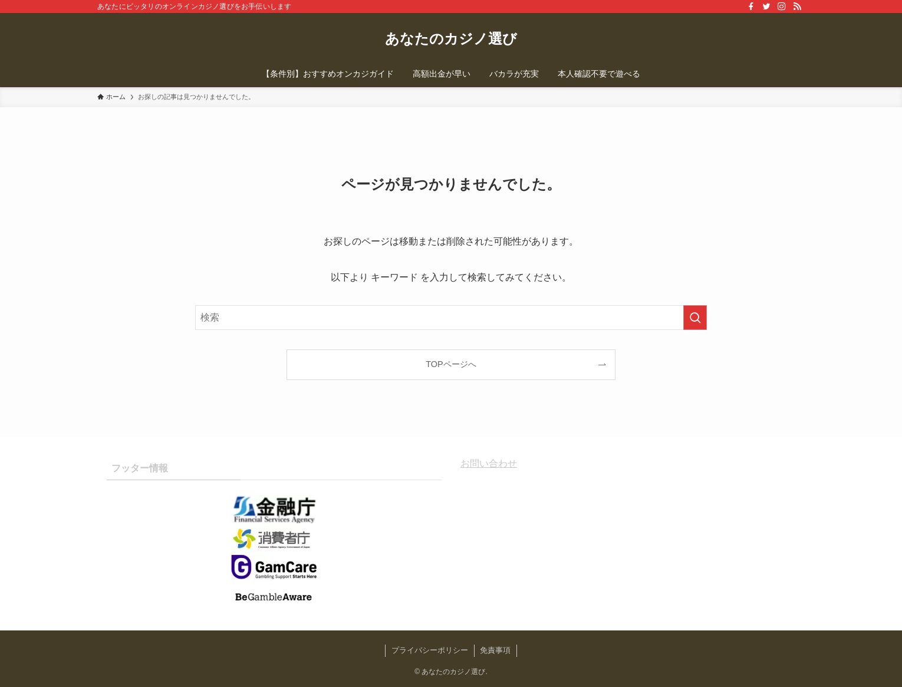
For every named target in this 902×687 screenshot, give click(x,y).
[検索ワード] (451, 317)
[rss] (797, 6)
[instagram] (781, 6)
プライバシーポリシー (429, 650)
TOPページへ (451, 364)
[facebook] (751, 6)
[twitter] (766, 6)
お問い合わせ (488, 463)
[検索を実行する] (695, 317)
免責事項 (495, 650)
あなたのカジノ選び (451, 39)
